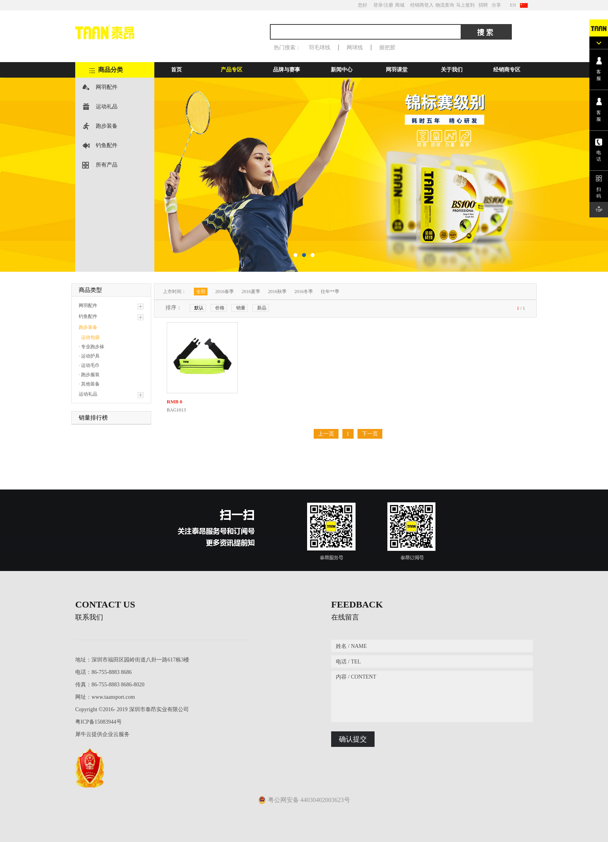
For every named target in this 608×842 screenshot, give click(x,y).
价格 (220, 308)
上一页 (326, 434)
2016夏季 (251, 291)
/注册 (388, 5)
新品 (261, 308)
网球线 (355, 47)
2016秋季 (277, 291)
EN (513, 5)
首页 (176, 70)
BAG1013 (176, 410)
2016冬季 (303, 291)
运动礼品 (106, 106)
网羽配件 (106, 87)
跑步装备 (106, 126)
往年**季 (330, 291)
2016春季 (224, 291)
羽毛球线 (319, 47)
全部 (201, 291)
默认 (199, 308)
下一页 (370, 434)
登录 (378, 5)
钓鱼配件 (106, 145)
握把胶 (387, 47)
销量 (240, 308)
